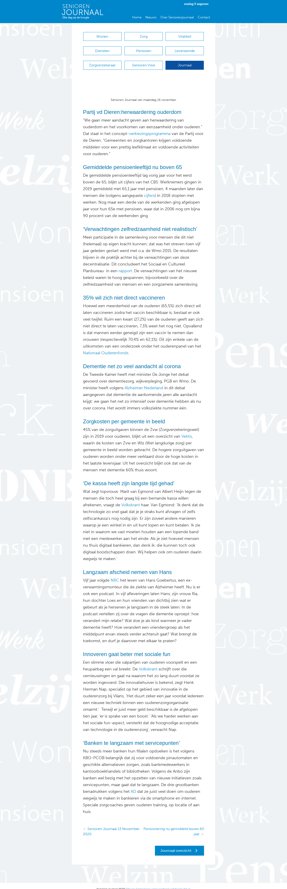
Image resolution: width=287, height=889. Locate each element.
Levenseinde (185, 48)
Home (136, 17)
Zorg (144, 36)
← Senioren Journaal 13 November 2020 (111, 824)
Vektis (186, 429)
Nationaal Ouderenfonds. (106, 346)
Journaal (185, 61)
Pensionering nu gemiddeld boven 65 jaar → (174, 824)
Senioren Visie (143, 61)
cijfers (149, 188)
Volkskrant (130, 498)
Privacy (131, 882)
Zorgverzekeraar (102, 61)
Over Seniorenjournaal (177, 17)
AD (133, 784)
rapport (125, 264)
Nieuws (151, 17)
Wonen (102, 36)
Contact (204, 17)
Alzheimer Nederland (144, 381)
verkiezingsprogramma (149, 126)
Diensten (102, 48)
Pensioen (143, 48)
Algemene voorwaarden (152, 882)
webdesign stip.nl (179, 882)
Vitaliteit (184, 36)
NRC (115, 573)
